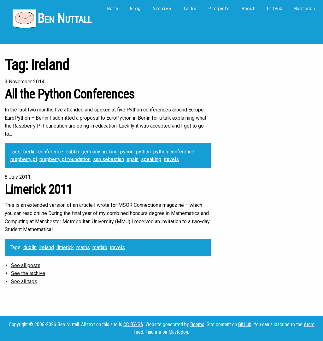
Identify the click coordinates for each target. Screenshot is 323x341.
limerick (65, 247)
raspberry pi (23, 159)
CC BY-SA (133, 324)
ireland (110, 152)
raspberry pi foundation (65, 159)
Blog (135, 8)
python (143, 152)
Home (112, 8)
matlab (99, 247)
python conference (173, 152)
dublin (72, 152)
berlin (29, 152)
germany (90, 152)
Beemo (197, 324)
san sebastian (108, 159)
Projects (219, 8)
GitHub (274, 8)
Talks (189, 8)
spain (132, 159)
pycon (126, 152)
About (248, 8)
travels (171, 159)
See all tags (24, 281)
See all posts (25, 265)
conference (50, 152)
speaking (151, 159)
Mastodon (304, 8)
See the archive (28, 273)
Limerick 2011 (39, 189)
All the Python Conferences (69, 94)
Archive (161, 8)
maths (83, 247)
